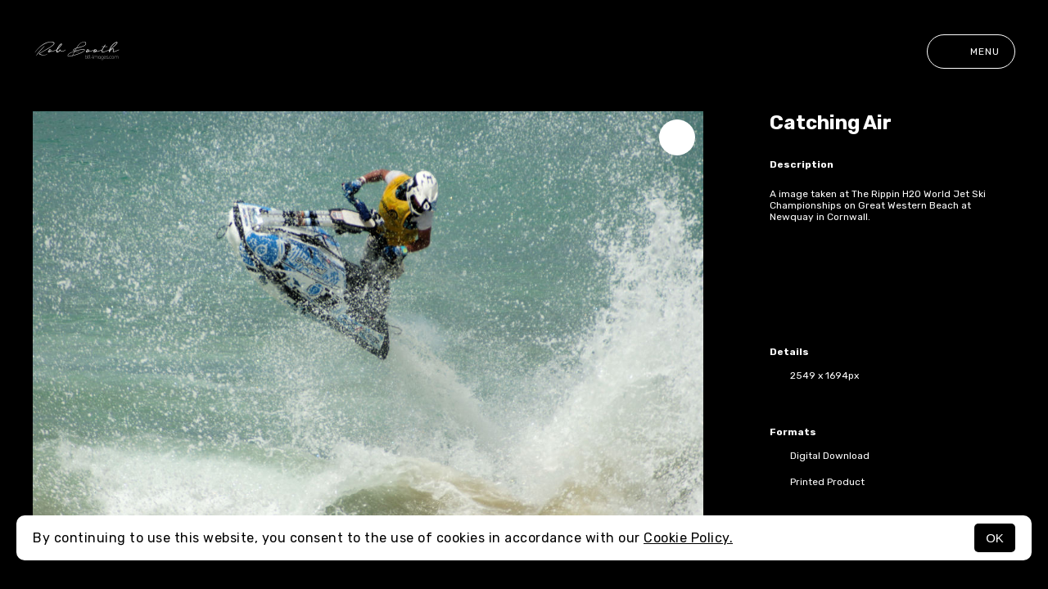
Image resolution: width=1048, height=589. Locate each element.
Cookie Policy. (688, 538)
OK (995, 538)
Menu (971, 51)
